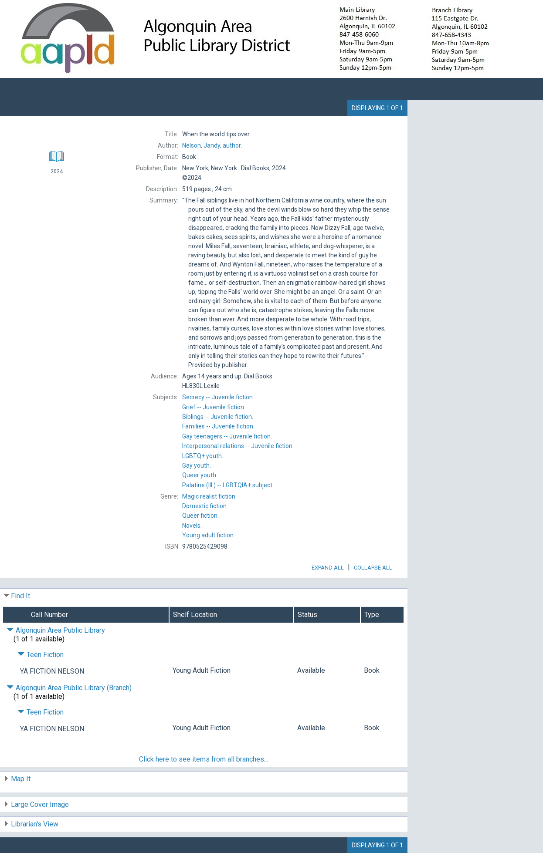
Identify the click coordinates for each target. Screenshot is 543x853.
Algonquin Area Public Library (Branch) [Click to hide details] (69, 688)
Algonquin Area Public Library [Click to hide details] (56, 630)
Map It (21, 779)
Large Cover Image (40, 804)
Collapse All (373, 567)
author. (212, 145)
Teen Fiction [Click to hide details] (40, 655)
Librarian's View (34, 824)
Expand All (328, 567)
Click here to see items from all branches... (203, 759)
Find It (20, 596)
